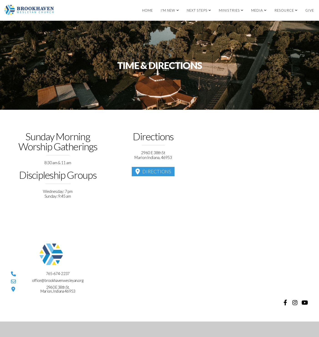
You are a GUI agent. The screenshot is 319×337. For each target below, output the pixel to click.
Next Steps (199, 10)
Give (309, 10)
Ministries (231, 10)
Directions (152, 171)
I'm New (170, 10)
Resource (286, 10)
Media (259, 10)
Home (147, 10)
